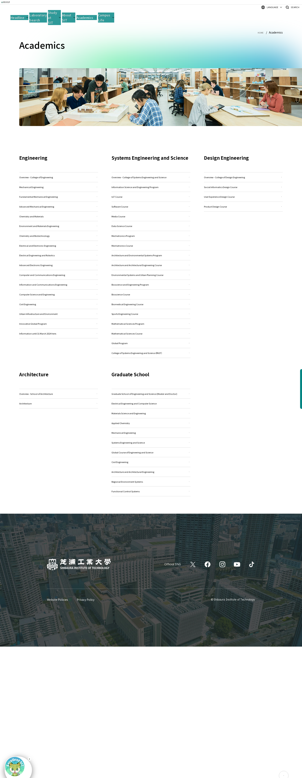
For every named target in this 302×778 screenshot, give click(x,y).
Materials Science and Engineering (151, 516)
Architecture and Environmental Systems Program (151, 291)
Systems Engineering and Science (151, 556)
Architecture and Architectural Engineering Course (151, 309)
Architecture (58, 498)
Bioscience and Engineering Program (151, 344)
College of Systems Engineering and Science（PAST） (151, 438)
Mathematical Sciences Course (151, 409)
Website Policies (57, 731)
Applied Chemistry (151, 529)
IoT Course (151, 210)
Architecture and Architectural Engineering (151, 595)
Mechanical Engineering (151, 542)
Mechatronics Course (151, 276)
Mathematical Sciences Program (151, 396)
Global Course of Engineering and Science (151, 569)
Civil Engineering (151, 582)
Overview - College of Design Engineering (243, 179)
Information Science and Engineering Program (151, 197)
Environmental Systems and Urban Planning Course (151, 328)
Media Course (151, 236)
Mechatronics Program (151, 263)
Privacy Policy (85, 731)
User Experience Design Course (243, 205)
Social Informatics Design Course (243, 192)
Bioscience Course (151, 357)
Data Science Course (151, 250)
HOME (259, 32)
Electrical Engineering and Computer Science (151, 503)
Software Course (151, 223)
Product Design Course (243, 218)
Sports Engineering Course (151, 383)
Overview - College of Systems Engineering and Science (151, 181)
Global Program (151, 422)
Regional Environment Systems (151, 608)
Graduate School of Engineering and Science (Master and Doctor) (151, 487)
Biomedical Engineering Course (151, 370)
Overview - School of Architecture (58, 485)
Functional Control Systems (151, 621)
